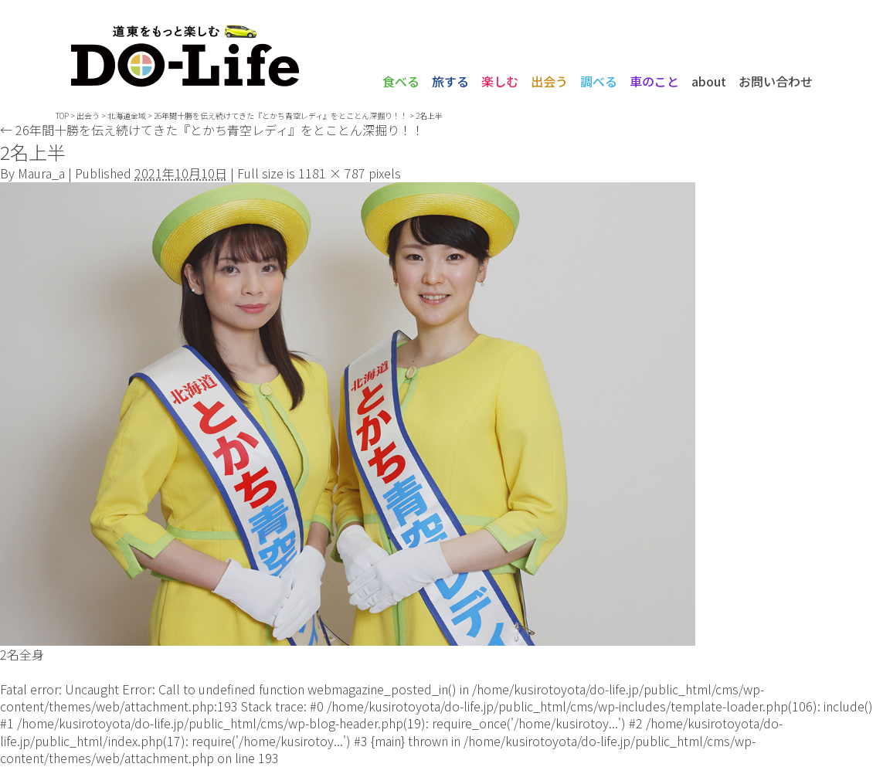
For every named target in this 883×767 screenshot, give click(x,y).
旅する (450, 81)
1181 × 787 (331, 173)
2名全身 (22, 654)
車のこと (654, 81)
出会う (549, 81)
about (708, 81)
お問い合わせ (776, 81)
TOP (62, 115)
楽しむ (499, 81)
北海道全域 (126, 115)
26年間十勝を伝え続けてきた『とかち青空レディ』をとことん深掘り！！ (212, 129)
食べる (400, 81)
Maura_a (41, 173)
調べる (598, 81)
